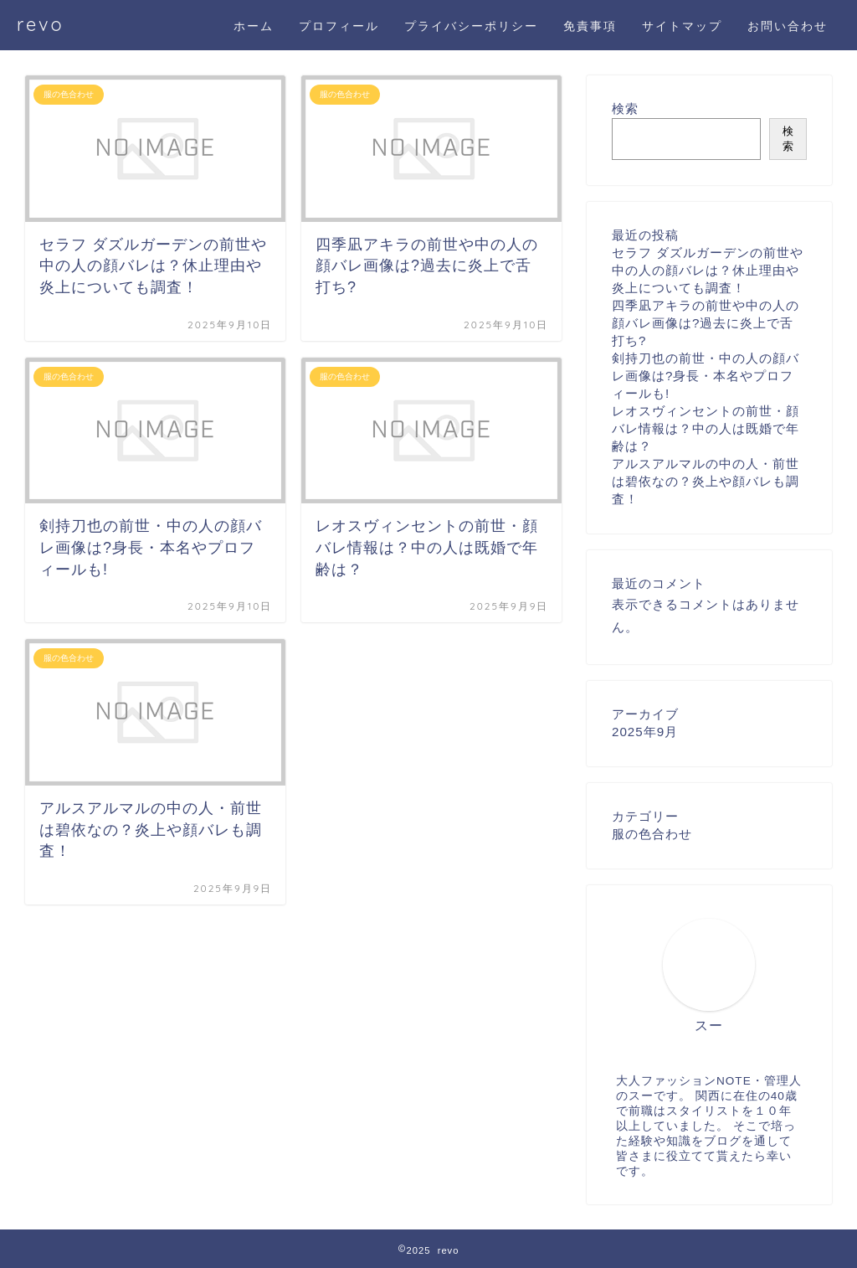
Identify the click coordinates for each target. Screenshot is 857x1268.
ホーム (253, 26)
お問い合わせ (787, 26)
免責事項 (590, 26)
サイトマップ (682, 26)
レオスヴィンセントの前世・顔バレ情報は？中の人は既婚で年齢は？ (705, 428)
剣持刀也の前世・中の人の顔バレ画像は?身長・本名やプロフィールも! (705, 375)
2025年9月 (645, 731)
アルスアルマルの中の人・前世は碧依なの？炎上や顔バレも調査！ (705, 481)
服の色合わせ (652, 834)
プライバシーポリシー (471, 26)
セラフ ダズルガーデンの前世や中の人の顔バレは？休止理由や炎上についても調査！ (707, 270)
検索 (625, 108)
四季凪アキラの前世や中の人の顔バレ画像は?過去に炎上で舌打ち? (705, 323)
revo (40, 24)
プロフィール (339, 26)
